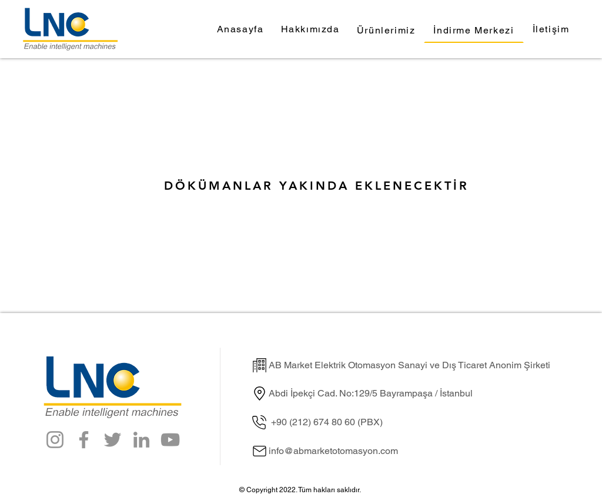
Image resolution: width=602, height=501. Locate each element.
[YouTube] (170, 439)
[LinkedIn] (141, 439)
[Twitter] (112, 439)
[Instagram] (55, 439)
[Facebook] (83, 439)
